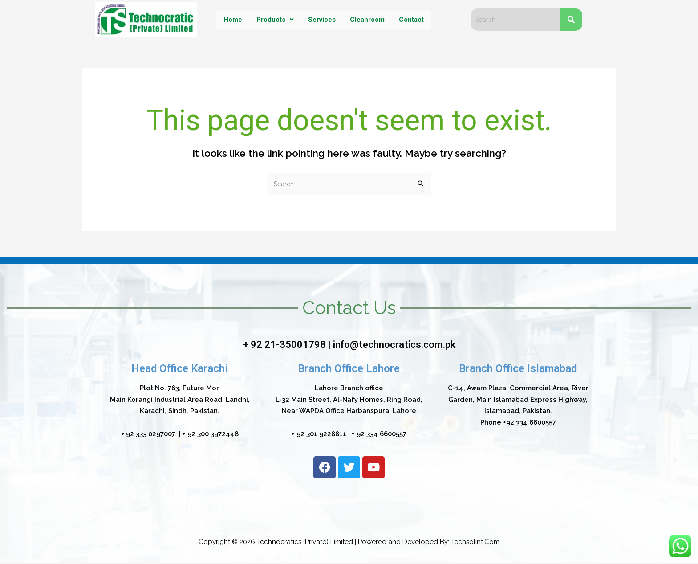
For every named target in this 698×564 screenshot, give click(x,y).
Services (321, 19)
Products (273, 19)
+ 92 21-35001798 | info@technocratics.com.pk (349, 345)
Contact (414, 19)
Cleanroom (368, 19)
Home (230, 19)
